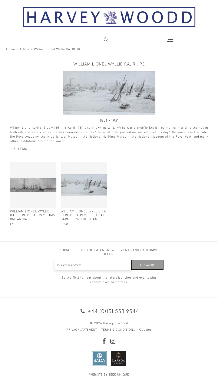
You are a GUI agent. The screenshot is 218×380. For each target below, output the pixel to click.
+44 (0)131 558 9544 (109, 311)
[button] (106, 39)
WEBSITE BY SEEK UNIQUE (109, 374)
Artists (24, 49)
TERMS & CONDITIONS (118, 329)
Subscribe (147, 264)
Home (10, 49)
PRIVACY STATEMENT (82, 329)
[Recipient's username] (93, 265)
